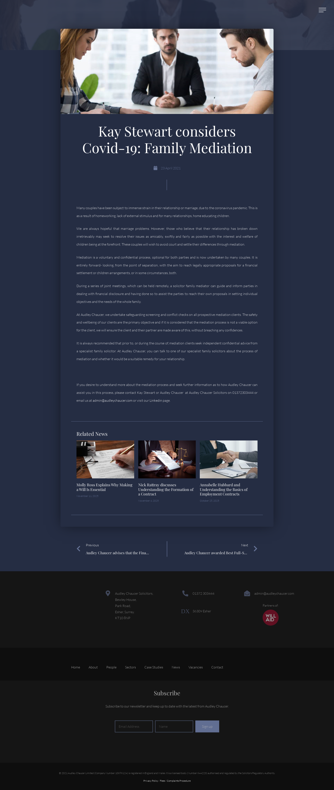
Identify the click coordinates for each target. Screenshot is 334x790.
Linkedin (156, 400)
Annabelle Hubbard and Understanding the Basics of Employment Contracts (224, 489)
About (93, 678)
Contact (217, 678)
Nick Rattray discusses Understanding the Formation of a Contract (165, 489)
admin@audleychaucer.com (112, 400)
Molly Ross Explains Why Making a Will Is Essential (104, 487)
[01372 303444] (185, 593)
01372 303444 (203, 593)
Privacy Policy (150, 780)
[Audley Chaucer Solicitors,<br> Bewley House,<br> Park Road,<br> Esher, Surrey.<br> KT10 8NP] (108, 593)
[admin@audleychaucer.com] (247, 593)
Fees (162, 780)
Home (75, 678)
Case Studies (153, 678)
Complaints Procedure (179, 780)
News (176, 678)
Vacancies (196, 678)
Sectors (130, 678)
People (111, 678)
